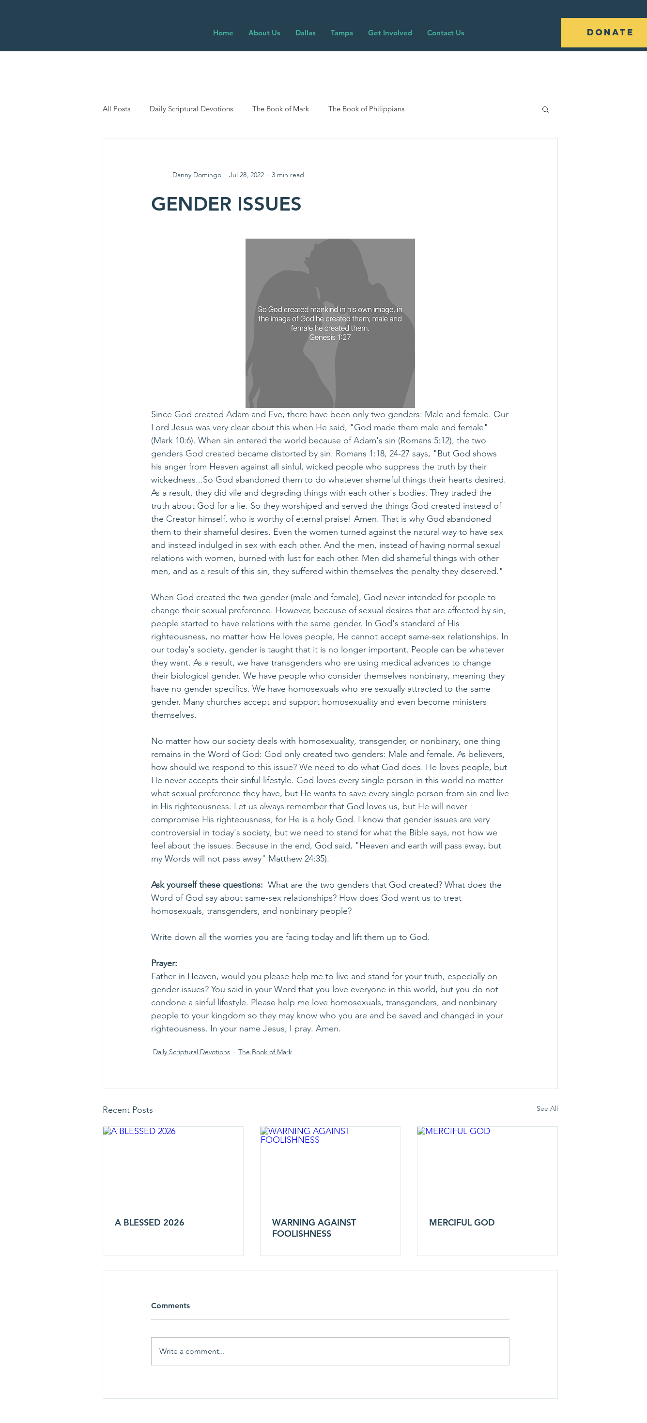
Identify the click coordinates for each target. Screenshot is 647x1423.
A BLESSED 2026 (150, 1222)
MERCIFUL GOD (462, 1222)
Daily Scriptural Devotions (191, 108)
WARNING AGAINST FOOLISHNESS (314, 1228)
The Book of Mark (280, 108)
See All (547, 1108)
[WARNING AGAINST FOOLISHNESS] (331, 1166)
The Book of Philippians (366, 108)
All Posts (116, 108)
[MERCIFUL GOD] (487, 1166)
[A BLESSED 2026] (173, 1166)
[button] (545, 109)
